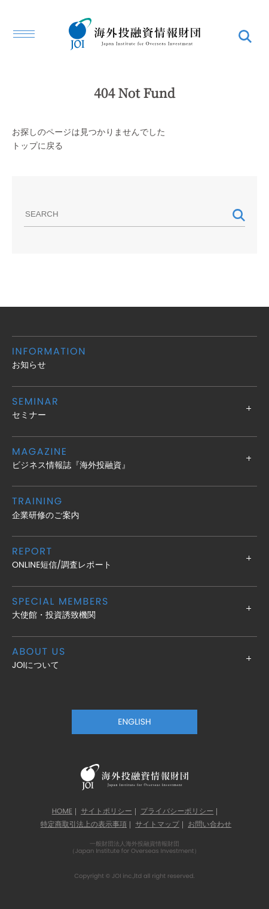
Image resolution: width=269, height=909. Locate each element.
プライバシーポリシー (176, 811)
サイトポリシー (106, 811)
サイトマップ (157, 824)
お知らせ (134, 358)
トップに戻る (37, 146)
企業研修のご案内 (134, 507)
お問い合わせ (209, 824)
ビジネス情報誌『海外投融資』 (134, 458)
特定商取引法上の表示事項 (84, 824)
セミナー (134, 408)
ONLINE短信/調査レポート (134, 558)
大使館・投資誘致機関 (134, 608)
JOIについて (134, 658)
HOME (62, 811)
